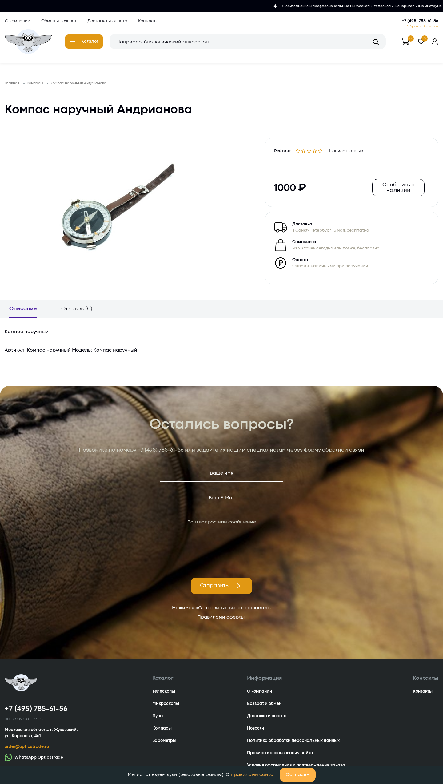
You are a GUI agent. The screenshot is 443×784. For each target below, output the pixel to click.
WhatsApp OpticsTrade (34, 758)
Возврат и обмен (264, 705)
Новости (255, 729)
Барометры (164, 742)
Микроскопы (165, 705)
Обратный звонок (422, 26)
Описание (23, 310)
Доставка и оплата (107, 21)
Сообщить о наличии (398, 189)
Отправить (220, 587)
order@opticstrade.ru (27, 748)
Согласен (297, 775)
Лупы (157, 717)
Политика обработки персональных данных (293, 742)
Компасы (162, 729)
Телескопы (163, 692)
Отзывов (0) (76, 310)
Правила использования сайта (280, 754)
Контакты (147, 21)
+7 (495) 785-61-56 (420, 21)
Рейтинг (282, 151)
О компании (17, 21)
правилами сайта (252, 775)
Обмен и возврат (58, 21)
